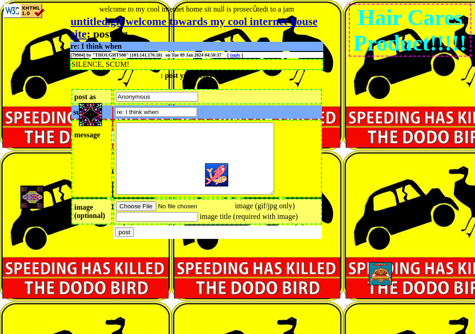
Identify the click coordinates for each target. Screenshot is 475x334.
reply (235, 55)
